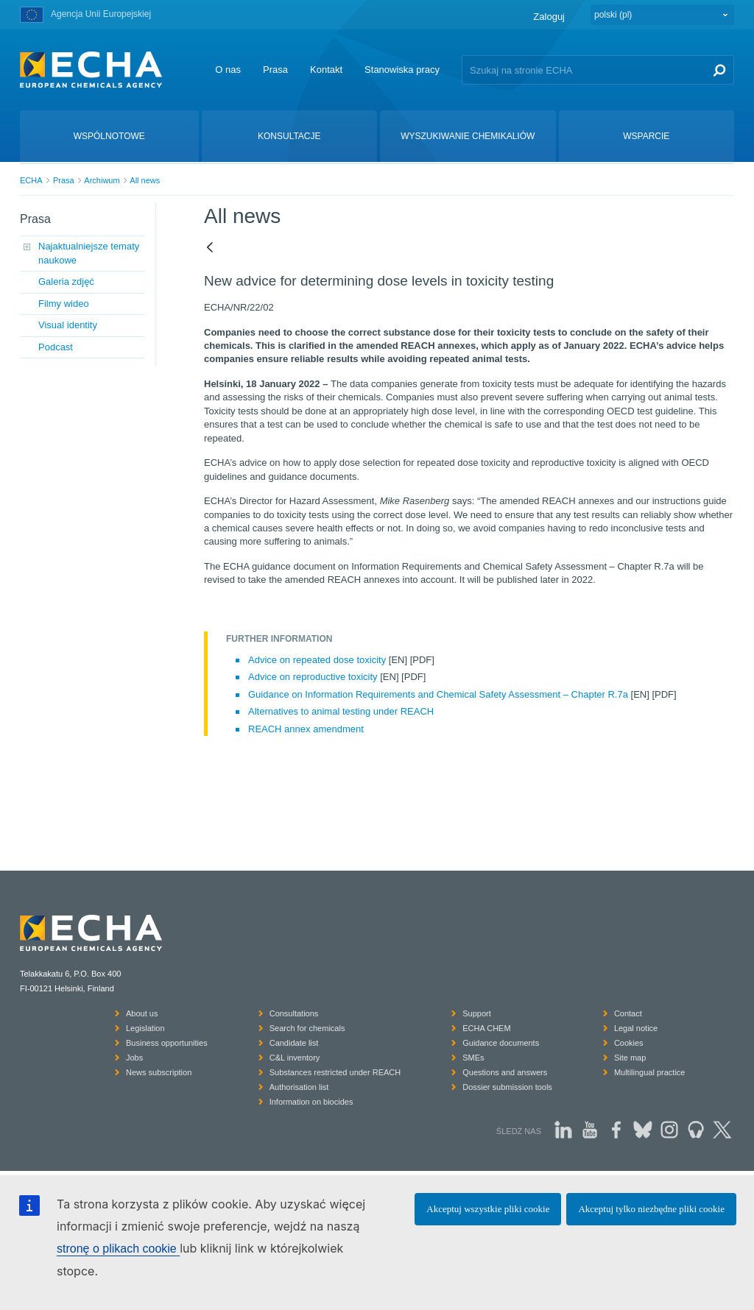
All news (145, 180)
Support (476, 1013)
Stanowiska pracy (402, 69)
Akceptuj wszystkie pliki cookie (487, 1208)
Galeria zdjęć (66, 281)
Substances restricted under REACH (335, 1072)
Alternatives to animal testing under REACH (341, 711)
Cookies (629, 1042)
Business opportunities (167, 1042)
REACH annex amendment (306, 728)
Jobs (134, 1057)
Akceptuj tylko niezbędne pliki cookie (651, 1208)
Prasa (275, 69)
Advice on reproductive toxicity (313, 676)
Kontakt (326, 69)
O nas (228, 69)
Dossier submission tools (507, 1087)
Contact (628, 1013)
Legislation (145, 1028)
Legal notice (636, 1028)
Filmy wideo (63, 303)
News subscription (158, 1072)
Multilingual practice (650, 1072)
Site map (630, 1057)
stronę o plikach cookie (118, 1248)
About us (142, 1013)
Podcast (55, 347)
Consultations (294, 1013)
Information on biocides (311, 1101)
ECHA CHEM (486, 1028)
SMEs (473, 1057)
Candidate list (294, 1042)
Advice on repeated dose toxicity (317, 659)
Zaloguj (549, 16)
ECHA (31, 180)
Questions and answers (504, 1072)
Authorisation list (299, 1087)
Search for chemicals (307, 1028)
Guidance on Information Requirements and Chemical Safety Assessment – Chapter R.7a (438, 694)
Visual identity (67, 324)
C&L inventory (294, 1057)
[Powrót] (210, 248)
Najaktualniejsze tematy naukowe (88, 253)
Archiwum (101, 180)
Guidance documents (500, 1042)
